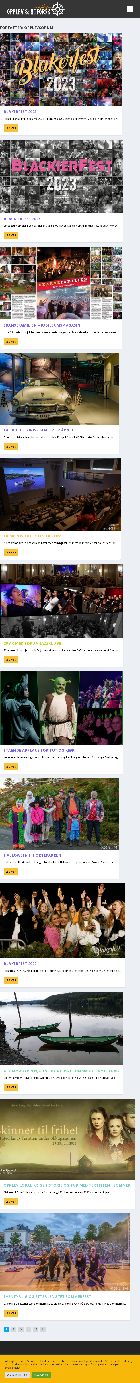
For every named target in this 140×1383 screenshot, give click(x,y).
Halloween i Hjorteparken (32, 855)
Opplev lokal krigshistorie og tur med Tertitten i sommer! (68, 1185)
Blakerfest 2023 (20, 111)
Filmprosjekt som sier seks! (32, 536)
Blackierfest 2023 (22, 218)
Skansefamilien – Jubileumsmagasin (42, 325)
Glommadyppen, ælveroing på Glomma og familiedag (61, 1070)
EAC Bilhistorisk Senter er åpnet (39, 430)
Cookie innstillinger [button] (17, 1374)
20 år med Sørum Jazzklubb (33, 643)
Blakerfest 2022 (20, 963)
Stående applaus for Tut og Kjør (39, 750)
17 (35, 1329)
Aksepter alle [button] (41, 1374)
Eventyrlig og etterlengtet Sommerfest (47, 1296)
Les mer (11, 128)
